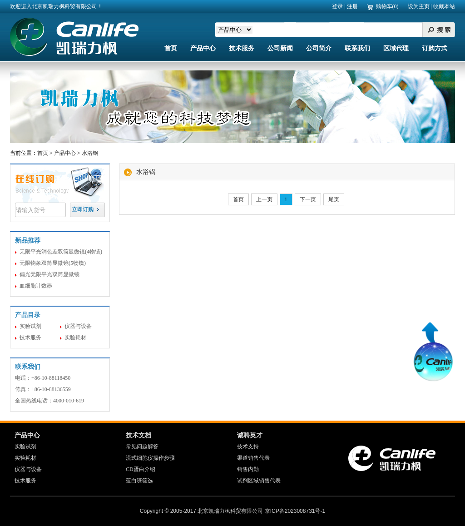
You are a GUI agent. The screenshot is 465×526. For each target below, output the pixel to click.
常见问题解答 (142, 446)
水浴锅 (90, 153)
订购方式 (434, 48)
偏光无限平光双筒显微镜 (49, 274)
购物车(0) (387, 6)
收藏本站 (444, 6)
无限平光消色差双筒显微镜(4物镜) (61, 251)
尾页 (333, 199)
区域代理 (396, 48)
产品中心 (203, 48)
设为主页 (419, 6)
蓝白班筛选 (139, 480)
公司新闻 (280, 48)
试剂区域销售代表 (259, 480)
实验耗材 (75, 337)
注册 (352, 6)
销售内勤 (248, 469)
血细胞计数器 (36, 286)
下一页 (308, 199)
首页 (170, 48)
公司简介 (318, 48)
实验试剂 (30, 326)
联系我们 (357, 48)
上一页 (264, 199)
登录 (337, 6)
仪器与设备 (78, 326)
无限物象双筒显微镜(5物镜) (53, 263)
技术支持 (248, 446)
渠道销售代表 (253, 458)
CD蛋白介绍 (140, 469)
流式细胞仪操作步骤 (150, 458)
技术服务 (241, 48)
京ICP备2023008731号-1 (295, 511)
